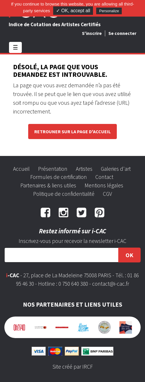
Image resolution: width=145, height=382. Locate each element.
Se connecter (122, 33)
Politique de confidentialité (63, 193)
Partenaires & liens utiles (48, 185)
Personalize (109, 11)
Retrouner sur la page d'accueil (72, 131)
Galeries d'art (116, 168)
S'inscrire (92, 33)
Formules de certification (58, 176)
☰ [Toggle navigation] (15, 47)
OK (129, 255)
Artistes (84, 168)
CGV (107, 193)
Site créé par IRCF (73, 366)
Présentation (52, 168)
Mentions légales (104, 185)
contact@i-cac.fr (110, 283)
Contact (104, 176)
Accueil (21, 168)
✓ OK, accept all (73, 10)
